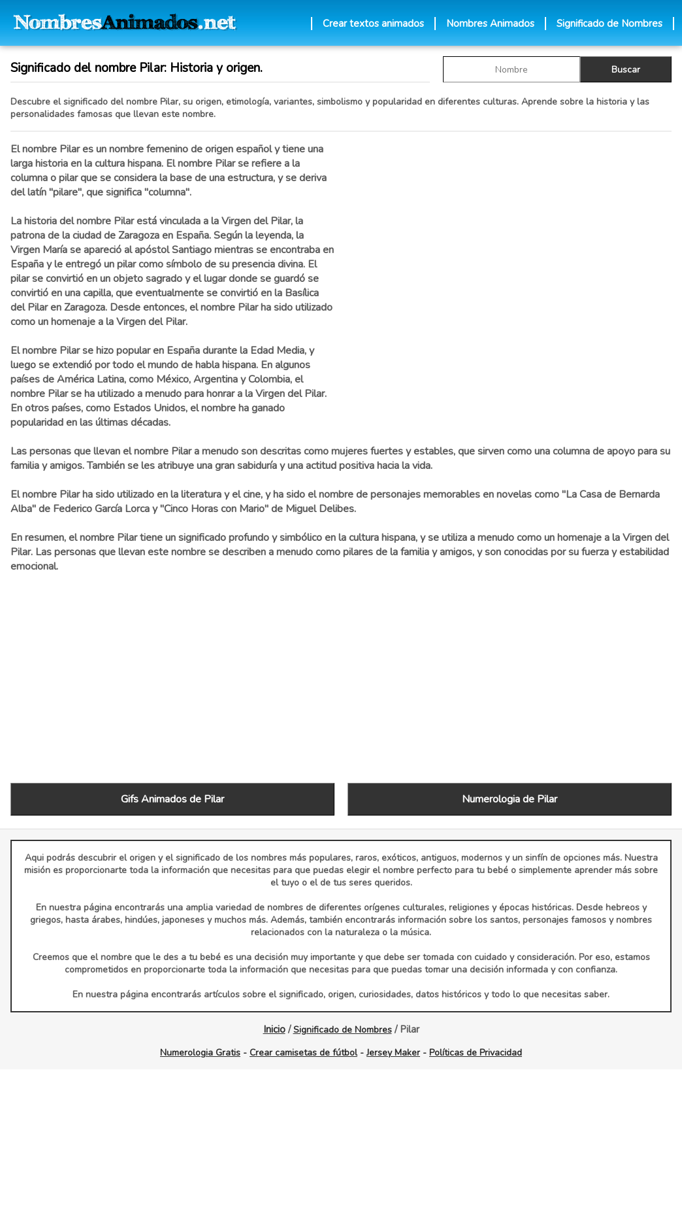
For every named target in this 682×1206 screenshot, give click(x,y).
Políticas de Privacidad (475, 1052)
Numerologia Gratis (200, 1052)
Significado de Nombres (609, 23)
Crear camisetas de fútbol (303, 1052)
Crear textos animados (373, 23)
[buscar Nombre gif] (511, 69)
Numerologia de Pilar (509, 799)
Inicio (274, 1029)
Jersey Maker (393, 1052)
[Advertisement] (510, 280)
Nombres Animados (490, 23)
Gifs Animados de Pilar (172, 799)
